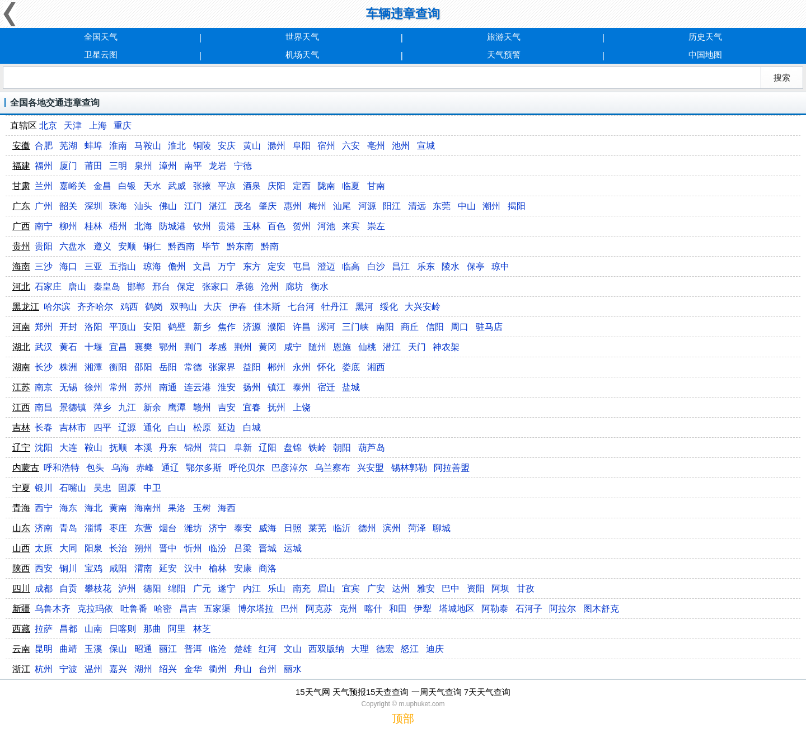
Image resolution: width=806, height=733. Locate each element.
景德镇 (72, 407)
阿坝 (500, 588)
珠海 (118, 206)
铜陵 (202, 145)
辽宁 (21, 447)
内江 (252, 588)
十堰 (93, 347)
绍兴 (168, 669)
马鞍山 (147, 145)
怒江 (410, 649)
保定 (186, 286)
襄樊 (143, 347)
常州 (118, 387)
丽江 (168, 649)
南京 (44, 387)
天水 (152, 186)
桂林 (93, 226)
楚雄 (243, 649)
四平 (102, 427)
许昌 (302, 327)
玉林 (252, 226)
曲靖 (68, 649)
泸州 (127, 588)
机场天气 (302, 54)
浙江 (21, 669)
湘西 (376, 367)
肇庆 (268, 206)
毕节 (211, 246)
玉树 (202, 508)
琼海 (152, 266)
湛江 (218, 206)
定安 (276, 266)
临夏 (351, 186)
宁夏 (21, 488)
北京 (48, 125)
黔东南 (240, 246)
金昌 (102, 186)
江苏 (21, 387)
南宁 (44, 226)
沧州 (270, 286)
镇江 (276, 387)
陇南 (326, 186)
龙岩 (218, 166)
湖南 (21, 367)
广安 (376, 588)
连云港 (197, 387)
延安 (168, 568)
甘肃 (21, 186)
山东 (21, 528)
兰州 (44, 186)
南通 (168, 387)
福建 (21, 166)
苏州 (143, 387)
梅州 (317, 206)
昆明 (44, 649)
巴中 (451, 588)
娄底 (351, 367)
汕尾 (342, 206)
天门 (417, 347)
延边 (227, 427)
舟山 (243, 669)
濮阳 (276, 327)
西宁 (44, 508)
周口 (459, 327)
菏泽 (417, 528)
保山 (118, 649)
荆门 (193, 347)
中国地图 (705, 54)
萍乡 (102, 407)
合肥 (44, 145)
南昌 (44, 407)
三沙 (44, 266)
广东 (21, 206)
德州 (367, 528)
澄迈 (326, 266)
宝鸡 (93, 568)
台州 (268, 669)
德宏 (385, 649)
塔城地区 (457, 608)
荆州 (243, 347)
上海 (98, 125)
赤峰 (145, 467)
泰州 (302, 387)
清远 (417, 206)
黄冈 (268, 347)
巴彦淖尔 (289, 467)
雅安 (426, 588)
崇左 (376, 226)
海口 (68, 266)
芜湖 (68, 145)
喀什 (373, 608)
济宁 (218, 528)
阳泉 (93, 548)
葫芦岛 (371, 447)
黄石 (68, 347)
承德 (245, 286)
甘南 (376, 186)
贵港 (227, 226)
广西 (21, 226)
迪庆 (435, 649)
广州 (44, 206)
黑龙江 (25, 306)
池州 (401, 145)
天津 (73, 125)
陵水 (451, 266)
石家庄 (48, 286)
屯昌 (302, 266)
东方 (252, 266)
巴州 (289, 608)
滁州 (276, 145)
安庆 (227, 145)
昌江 (401, 266)
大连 (68, 447)
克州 (348, 608)
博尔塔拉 (256, 608)
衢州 (218, 669)
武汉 (44, 347)
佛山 (168, 206)
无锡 (68, 387)
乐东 (426, 266)
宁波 (68, 669)
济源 (252, 327)
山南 (93, 628)
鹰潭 (177, 407)
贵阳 (44, 246)
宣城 (426, 145)
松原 (202, 427)
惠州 (293, 206)
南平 (193, 166)
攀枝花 (98, 588)
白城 (252, 427)
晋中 (168, 548)
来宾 (351, 226)
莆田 (93, 166)
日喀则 (122, 628)
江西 (21, 407)
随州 (317, 347)
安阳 (152, 327)
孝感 (218, 347)
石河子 (529, 608)
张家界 (222, 367)
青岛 (68, 528)
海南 (21, 266)
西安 (44, 568)
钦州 (202, 226)
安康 (243, 568)
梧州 (118, 226)
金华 (193, 669)
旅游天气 (504, 36)
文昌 (202, 266)
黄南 (118, 508)
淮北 (177, 145)
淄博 (93, 528)
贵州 (21, 246)
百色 (276, 226)
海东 (68, 508)
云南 (21, 649)
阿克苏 (319, 608)
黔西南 (181, 246)
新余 (152, 407)
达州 (401, 588)
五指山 (122, 266)
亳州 (376, 145)
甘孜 (526, 588)
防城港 (172, 226)
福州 (44, 166)
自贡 (68, 588)
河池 (326, 226)
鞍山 (93, 447)
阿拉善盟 (452, 467)
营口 (218, 447)
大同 (68, 548)
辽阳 (268, 447)
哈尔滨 (57, 306)
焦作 (227, 327)
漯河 (326, 327)
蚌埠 (93, 145)
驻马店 (489, 327)
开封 (68, 327)
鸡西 (129, 306)
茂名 (243, 206)
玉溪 (93, 649)
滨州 (392, 528)
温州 (93, 669)
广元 (202, 588)
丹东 (168, 447)
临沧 (218, 649)
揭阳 (517, 206)
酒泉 (252, 186)
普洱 (193, 649)
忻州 (193, 548)
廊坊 (294, 286)
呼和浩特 (61, 467)
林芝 (202, 628)
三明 (118, 166)
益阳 (252, 367)
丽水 (293, 669)
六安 (351, 145)
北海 (143, 226)
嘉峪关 (72, 186)
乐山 (276, 588)
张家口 (215, 286)
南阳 (385, 327)
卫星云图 (101, 54)
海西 (227, 508)
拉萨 (44, 628)
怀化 (326, 367)
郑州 (44, 327)
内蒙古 (25, 467)
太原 (44, 548)
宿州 (326, 145)
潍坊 (193, 528)
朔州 (143, 548)
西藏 (21, 628)
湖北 (21, 347)
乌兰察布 (332, 467)
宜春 (252, 407)
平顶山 (122, 327)
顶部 (403, 718)
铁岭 (317, 447)
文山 (293, 649)
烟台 (168, 528)
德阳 (152, 588)
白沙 (376, 266)
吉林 (21, 427)
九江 (127, 407)
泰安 (243, 528)
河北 (21, 286)
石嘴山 (72, 488)
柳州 (68, 226)
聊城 (442, 528)
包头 (95, 467)
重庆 (123, 125)
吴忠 (102, 488)
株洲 (68, 367)
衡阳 (118, 367)
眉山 (326, 588)
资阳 (476, 588)
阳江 (392, 206)
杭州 (44, 669)
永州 (302, 367)
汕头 (143, 206)
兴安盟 (370, 467)
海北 (93, 508)
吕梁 (243, 548)
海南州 (147, 508)
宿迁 (326, 387)
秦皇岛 (106, 286)
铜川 (68, 568)
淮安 (227, 387)
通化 (152, 427)
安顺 (127, 246)
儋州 (177, 266)
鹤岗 (154, 306)
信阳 (435, 327)
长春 (44, 427)
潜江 (392, 347)
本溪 (143, 447)
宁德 (243, 166)
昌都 (68, 628)
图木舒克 (601, 608)
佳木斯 (267, 306)
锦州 (193, 447)
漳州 (168, 166)
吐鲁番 (133, 608)
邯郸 (136, 286)
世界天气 (302, 36)
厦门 (68, 166)
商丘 (410, 327)
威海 (268, 528)
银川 (44, 488)
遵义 (102, 246)
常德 (193, 367)
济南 (44, 528)
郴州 (276, 367)
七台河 (301, 306)
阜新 (243, 447)
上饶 (302, 407)
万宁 (227, 266)
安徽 (21, 145)
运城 (293, 548)
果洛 (177, 508)
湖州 (143, 669)
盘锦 (293, 447)
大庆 (213, 306)
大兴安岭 (423, 306)
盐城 (351, 387)
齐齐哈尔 (95, 306)
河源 (367, 206)
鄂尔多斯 (204, 467)
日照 (293, 528)
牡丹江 (334, 306)
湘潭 (93, 367)
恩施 (342, 347)
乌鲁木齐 (53, 608)
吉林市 (72, 427)
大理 (360, 649)
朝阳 (342, 447)
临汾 (218, 548)
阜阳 (302, 145)
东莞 (442, 206)
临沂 (342, 528)
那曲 (152, 628)
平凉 (227, 186)
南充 (302, 588)
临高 (351, 266)
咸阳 (118, 568)
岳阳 (168, 367)
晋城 (268, 548)
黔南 (270, 246)
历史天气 (705, 36)
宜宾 (351, 588)
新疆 (21, 608)
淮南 (118, 145)
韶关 (68, 206)
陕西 (21, 568)
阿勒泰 (494, 608)
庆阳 (276, 186)
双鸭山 (183, 306)
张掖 (202, 186)
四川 (21, 588)
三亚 (93, 266)
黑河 (364, 306)
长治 (118, 548)
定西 (302, 186)
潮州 (491, 206)
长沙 (44, 367)
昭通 (143, 649)
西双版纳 (326, 649)
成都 (44, 588)
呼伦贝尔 (247, 467)
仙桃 (367, 347)
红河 (268, 649)
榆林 (218, 568)
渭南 (143, 568)
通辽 (170, 467)
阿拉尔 (562, 608)
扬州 (252, 387)
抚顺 (118, 447)
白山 (177, 427)
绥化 (389, 306)
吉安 (227, 407)
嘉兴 (118, 669)
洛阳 (93, 327)
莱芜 (317, 528)
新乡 (202, 327)
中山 (467, 206)
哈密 (163, 608)
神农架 (446, 347)
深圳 (93, 206)
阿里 (177, 628)
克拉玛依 (95, 608)
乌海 (120, 467)
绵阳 (177, 588)
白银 (127, 186)
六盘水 (72, 246)
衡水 (320, 286)
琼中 (500, 266)
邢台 (161, 286)
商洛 (268, 568)
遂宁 (227, 588)
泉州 (143, 166)
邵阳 (143, 367)
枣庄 (118, 528)
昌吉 (188, 608)
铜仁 (152, 246)
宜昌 (118, 347)
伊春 (238, 306)
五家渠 (217, 608)
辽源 (127, 427)
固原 (127, 488)
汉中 (193, 568)
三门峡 (355, 327)
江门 (193, 206)
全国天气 (101, 36)
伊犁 (423, 608)
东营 (143, 528)
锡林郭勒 (409, 467)
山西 (21, 548)
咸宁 (293, 347)
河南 (21, 327)
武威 (177, 186)
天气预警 (504, 54)
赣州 (202, 407)
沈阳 (44, 447)
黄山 (252, 145)
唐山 (77, 286)
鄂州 (168, 347)
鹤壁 (177, 327)
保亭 (476, 266)
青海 (21, 508)
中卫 (152, 488)
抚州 (276, 407)
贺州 (302, 226)
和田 (398, 608)
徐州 (93, 387)
